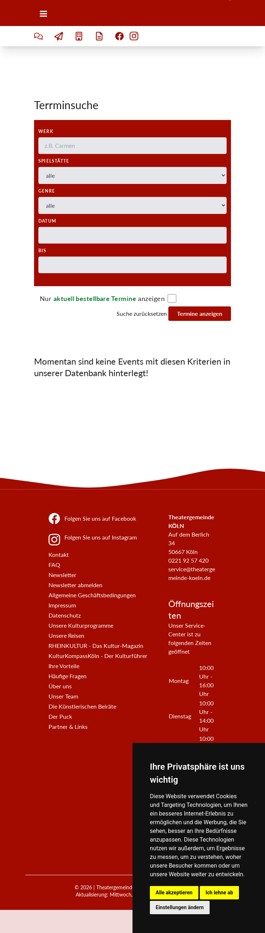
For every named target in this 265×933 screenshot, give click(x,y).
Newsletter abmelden (75, 584)
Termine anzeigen (199, 313)
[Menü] (43, 13)
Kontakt (59, 554)
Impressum (62, 605)
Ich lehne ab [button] (219, 892)
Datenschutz (65, 615)
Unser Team (63, 696)
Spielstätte (53, 161)
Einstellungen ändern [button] (180, 907)
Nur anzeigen (102, 298)
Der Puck (60, 716)
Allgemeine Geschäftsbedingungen (92, 595)
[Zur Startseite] (229, 13)
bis (42, 250)
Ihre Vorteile (64, 665)
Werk (45, 131)
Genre (46, 191)
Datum (47, 221)
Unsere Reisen (66, 635)
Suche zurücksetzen (142, 313)
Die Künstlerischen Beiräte (82, 706)
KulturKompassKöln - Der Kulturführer (98, 655)
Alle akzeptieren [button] (174, 892)
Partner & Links (68, 726)
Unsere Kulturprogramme (81, 625)
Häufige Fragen (68, 675)
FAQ (54, 564)
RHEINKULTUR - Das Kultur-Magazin (96, 645)
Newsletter (62, 574)
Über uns (60, 686)
